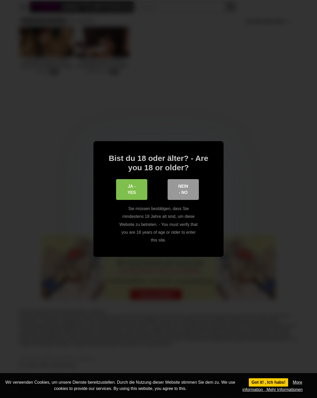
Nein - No (183, 189)
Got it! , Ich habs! (268, 382)
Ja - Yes (132, 189)
